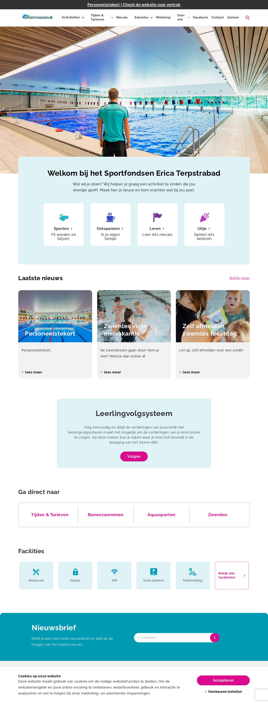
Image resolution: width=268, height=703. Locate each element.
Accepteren (223, 680)
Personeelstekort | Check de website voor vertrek (134, 4)
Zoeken (233, 17)
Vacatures (200, 17)
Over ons (181, 17)
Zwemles (141, 17)
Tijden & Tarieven (97, 17)
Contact (218, 17)
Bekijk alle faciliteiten (231, 575)
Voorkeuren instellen (223, 692)
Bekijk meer (240, 278)
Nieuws (122, 17)
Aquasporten (162, 514)
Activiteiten (71, 17)
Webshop (163, 17)
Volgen (134, 456)
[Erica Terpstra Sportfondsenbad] (37, 17)
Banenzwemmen (106, 514)
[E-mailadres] (176, 637)
